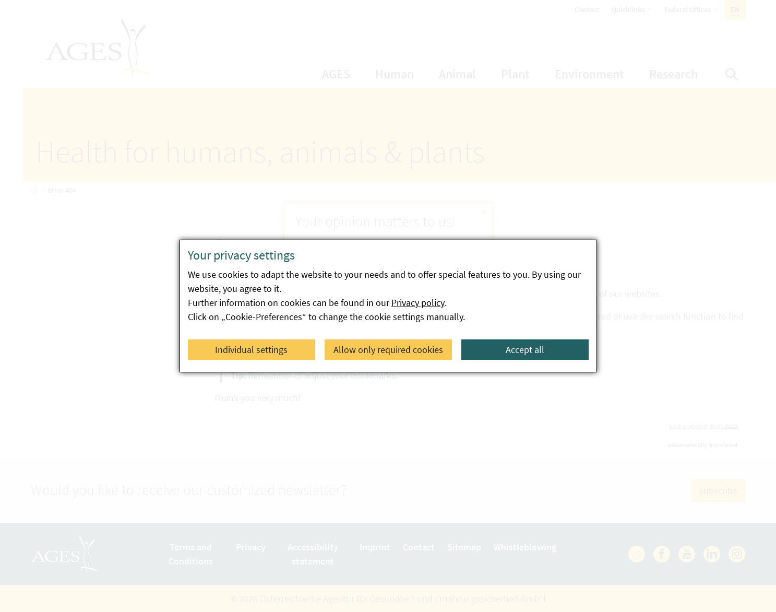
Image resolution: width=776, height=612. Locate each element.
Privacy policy (418, 303)
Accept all (525, 350)
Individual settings (251, 350)
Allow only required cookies (388, 350)
